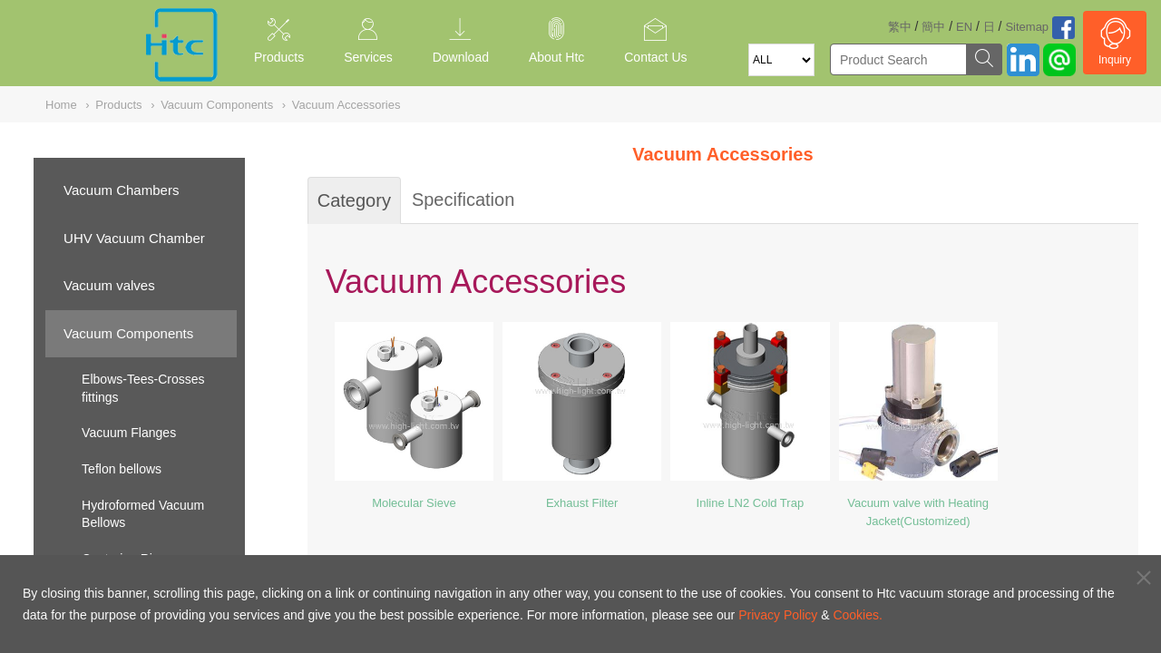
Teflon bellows (121, 469)
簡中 (933, 27)
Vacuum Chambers (121, 190)
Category (354, 200)
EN (964, 27)
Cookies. (857, 615)
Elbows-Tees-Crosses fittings (143, 388)
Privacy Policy (777, 615)
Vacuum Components (128, 333)
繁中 (900, 27)
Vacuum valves (109, 285)
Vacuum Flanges (129, 432)
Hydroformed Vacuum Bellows (143, 514)
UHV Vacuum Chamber (134, 238)
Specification (463, 200)
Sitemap (1027, 27)
